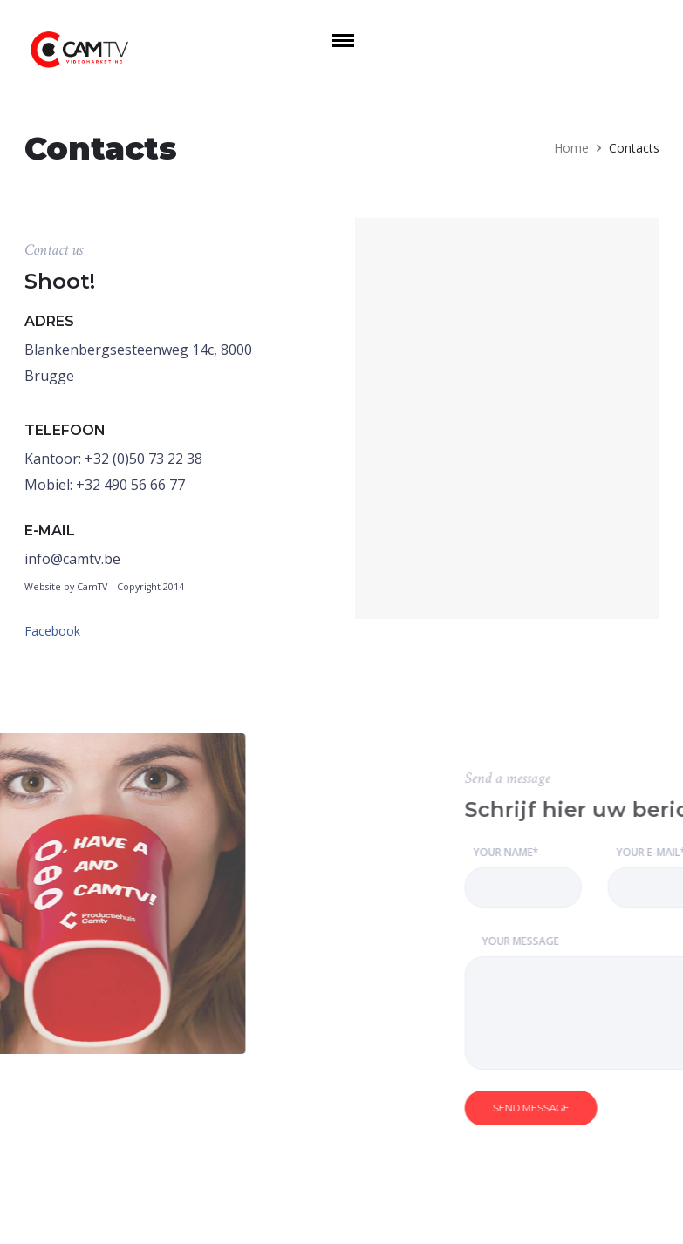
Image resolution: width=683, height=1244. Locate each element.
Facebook (52, 630)
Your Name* (590, 876)
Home (571, 147)
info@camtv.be (72, 558)
